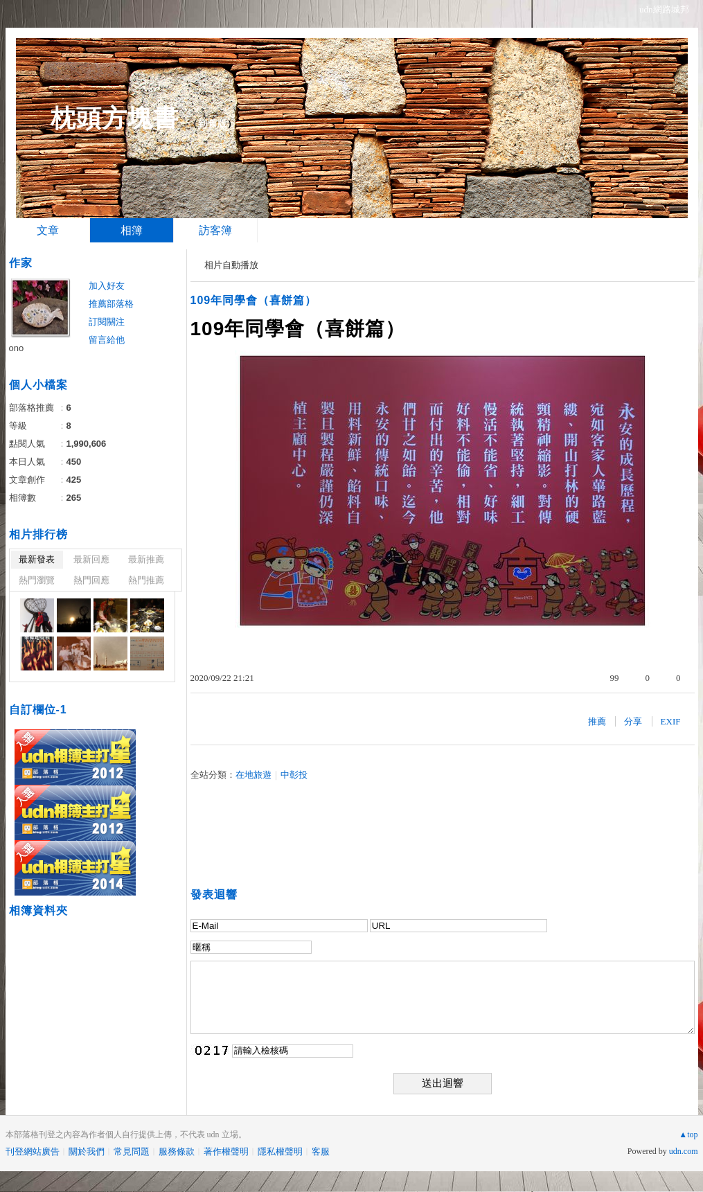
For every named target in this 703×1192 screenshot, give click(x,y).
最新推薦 (146, 559)
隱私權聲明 (280, 1151)
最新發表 (37, 559)
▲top (688, 1134)
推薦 (597, 721)
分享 (633, 721)
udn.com (683, 1151)
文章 (48, 230)
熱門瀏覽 (37, 580)
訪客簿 (215, 230)
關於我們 (87, 1151)
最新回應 (91, 559)
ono (16, 348)
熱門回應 (91, 580)
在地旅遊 (253, 775)
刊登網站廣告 (33, 1151)
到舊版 (212, 123)
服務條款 (177, 1151)
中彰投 (294, 775)
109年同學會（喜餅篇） (253, 300)
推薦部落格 (111, 304)
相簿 (132, 230)
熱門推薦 (146, 580)
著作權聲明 (226, 1151)
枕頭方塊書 (115, 118)
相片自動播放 (231, 265)
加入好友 (107, 286)
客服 (321, 1151)
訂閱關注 (107, 322)
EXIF (671, 721)
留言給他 (107, 340)
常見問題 (132, 1151)
